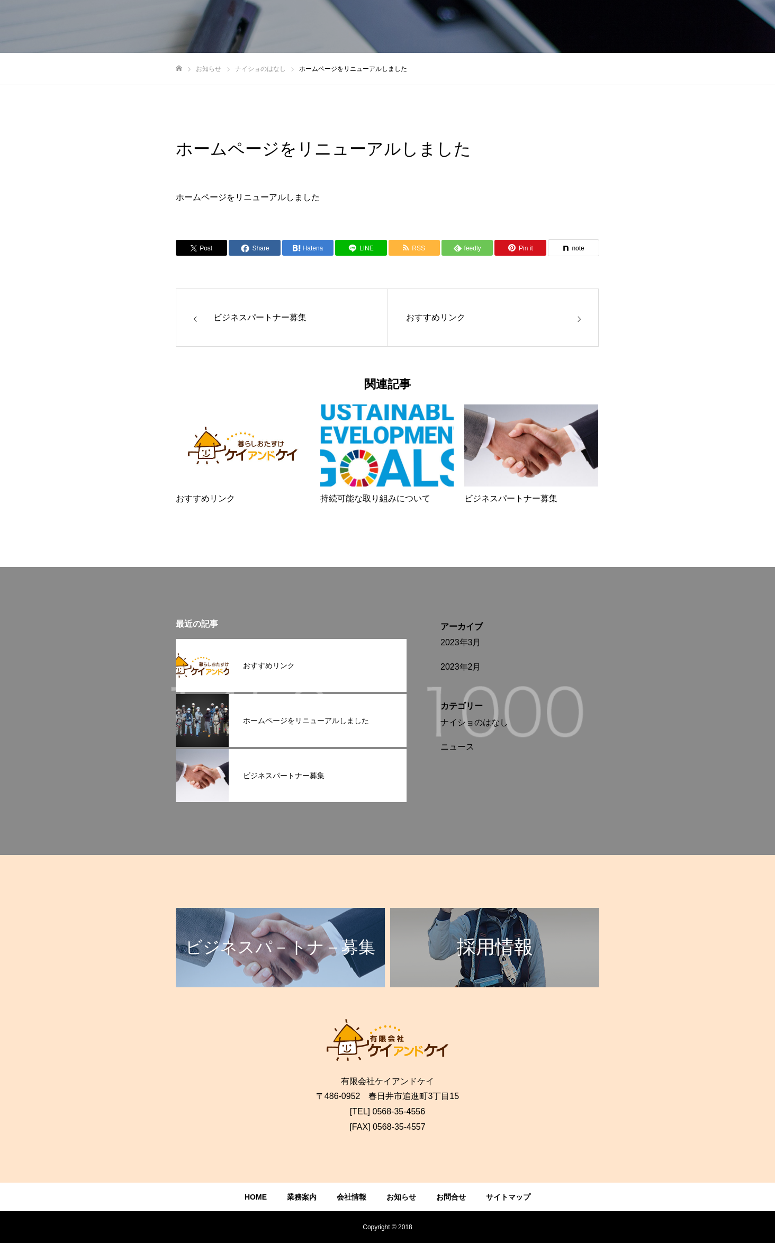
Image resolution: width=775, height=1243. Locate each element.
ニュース (457, 746)
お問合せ (451, 1197)
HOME (256, 1197)
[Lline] (360, 248)
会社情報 (351, 1197)
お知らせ (401, 1197)
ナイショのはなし (474, 722)
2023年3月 (460, 642)
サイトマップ (508, 1197)
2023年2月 (460, 666)
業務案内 (302, 1197)
